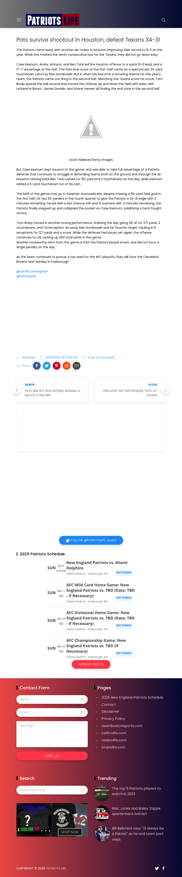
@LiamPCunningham (32, 271)
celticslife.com (114, 732)
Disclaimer (111, 711)
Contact (109, 704)
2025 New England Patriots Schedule (132, 697)
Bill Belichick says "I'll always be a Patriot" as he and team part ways (138, 834)
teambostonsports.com (122, 725)
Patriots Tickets (91, 664)
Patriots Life (56, 868)
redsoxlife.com (114, 740)
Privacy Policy (113, 718)
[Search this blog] (52, 790)
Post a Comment (101, 357)
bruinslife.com (113, 747)
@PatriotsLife (26, 276)
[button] (37, 366)
